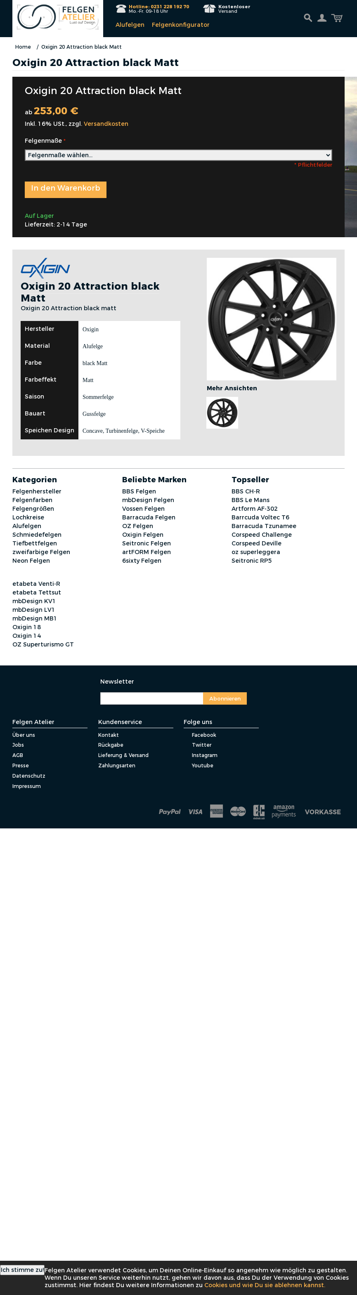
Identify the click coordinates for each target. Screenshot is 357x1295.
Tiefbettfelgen (34, 543)
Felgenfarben (32, 500)
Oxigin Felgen (142, 534)
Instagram (201, 755)
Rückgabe (110, 745)
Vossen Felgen (143, 508)
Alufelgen (130, 24)
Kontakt (108, 735)
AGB (17, 755)
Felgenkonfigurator (181, 24)
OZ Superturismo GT (43, 644)
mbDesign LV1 (33, 609)
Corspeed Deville (256, 543)
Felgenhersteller (36, 491)
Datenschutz (28, 776)
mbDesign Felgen (148, 500)
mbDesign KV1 (34, 601)
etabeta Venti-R (36, 583)
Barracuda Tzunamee (264, 526)
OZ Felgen (137, 526)
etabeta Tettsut (36, 592)
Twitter (197, 745)
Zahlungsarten (116, 765)
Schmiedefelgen (36, 534)
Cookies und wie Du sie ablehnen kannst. (264, 1285)
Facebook (200, 735)
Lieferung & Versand (123, 755)
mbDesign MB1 (34, 618)
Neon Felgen (31, 560)
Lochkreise (28, 517)
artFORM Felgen (146, 552)
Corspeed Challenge (262, 534)
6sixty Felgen (141, 560)
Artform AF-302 (255, 508)
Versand (234, 9)
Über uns (23, 735)
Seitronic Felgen (146, 543)
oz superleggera (256, 552)
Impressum (26, 786)
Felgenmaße (43, 140)
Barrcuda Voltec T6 (260, 517)
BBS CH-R (246, 491)
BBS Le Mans (251, 500)
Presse (20, 765)
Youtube (198, 765)
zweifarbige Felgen (41, 552)
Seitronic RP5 (252, 560)
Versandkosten (106, 123)
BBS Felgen (139, 491)
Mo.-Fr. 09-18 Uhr (159, 9)
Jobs (18, 745)
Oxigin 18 (26, 627)
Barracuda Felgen (148, 517)
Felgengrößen (33, 508)
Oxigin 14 (26, 635)
